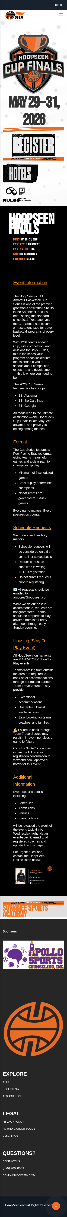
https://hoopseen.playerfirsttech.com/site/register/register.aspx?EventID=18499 (34, 145)
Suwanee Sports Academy (25, 911)
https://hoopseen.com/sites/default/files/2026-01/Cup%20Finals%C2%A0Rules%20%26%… (11, 194)
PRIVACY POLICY (13, 1122)
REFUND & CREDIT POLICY (19, 1129)
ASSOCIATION (12, 1096)
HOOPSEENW (11, 1089)
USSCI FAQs (10, 1136)
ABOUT (7, 1082)
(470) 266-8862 (13, 1168)
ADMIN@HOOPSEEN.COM (19, 1175)
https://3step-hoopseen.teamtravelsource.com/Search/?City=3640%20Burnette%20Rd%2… (20, 173)
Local (33, 249)
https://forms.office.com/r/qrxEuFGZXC (22, 194)
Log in (58, 5)
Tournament (33, 244)
